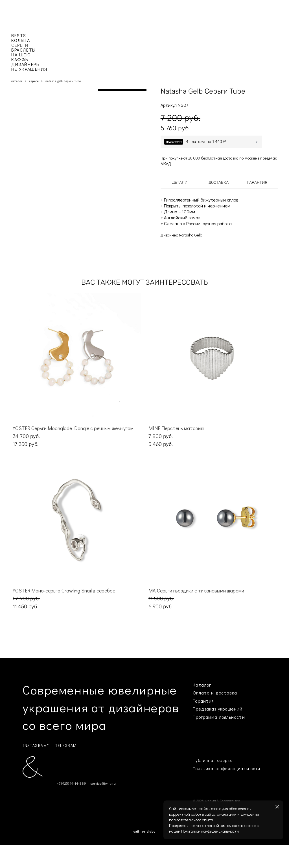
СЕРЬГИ (20, 45)
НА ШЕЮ (21, 54)
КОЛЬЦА (20, 40)
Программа (205, 717)
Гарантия (257, 182)
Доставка (219, 182)
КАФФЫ (20, 59)
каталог (17, 81)
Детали (179, 182)
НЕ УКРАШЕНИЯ (29, 69)
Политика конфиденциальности (226, 768)
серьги (34, 81)
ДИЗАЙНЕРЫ (25, 64)
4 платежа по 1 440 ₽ (206, 141)
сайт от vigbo (144, 831)
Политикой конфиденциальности (210, 831)
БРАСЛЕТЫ (23, 50)
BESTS (18, 35)
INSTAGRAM (35, 745)
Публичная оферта (213, 760)
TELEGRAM (66, 745)
